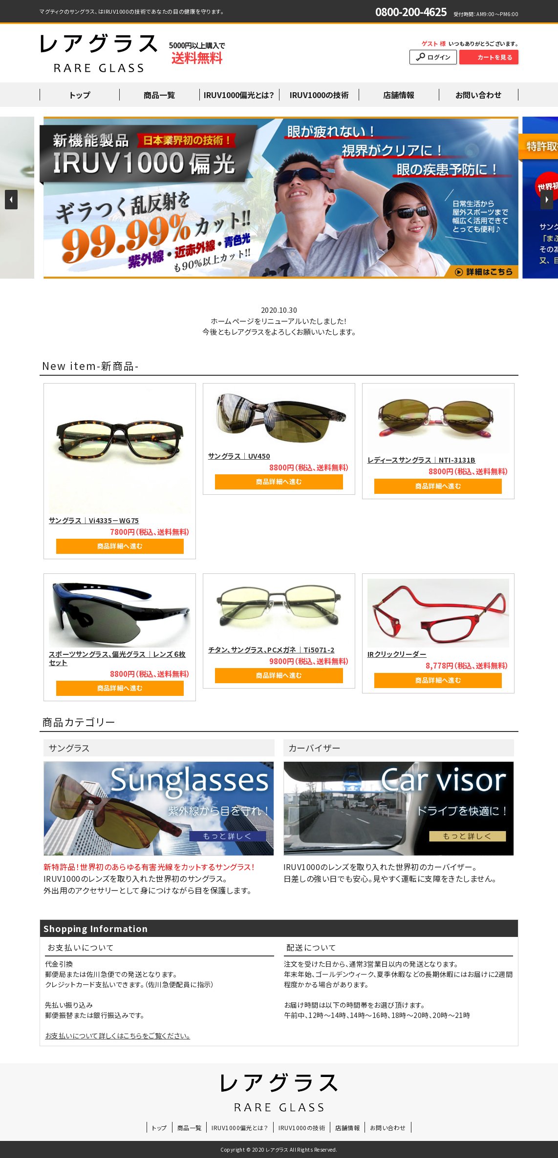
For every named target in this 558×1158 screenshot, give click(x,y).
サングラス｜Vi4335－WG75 (94, 520)
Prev (11, 199)
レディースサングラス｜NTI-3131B (421, 460)
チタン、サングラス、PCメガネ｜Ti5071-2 (271, 649)
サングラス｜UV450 (239, 456)
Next (546, 199)
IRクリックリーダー (397, 654)
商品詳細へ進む (120, 545)
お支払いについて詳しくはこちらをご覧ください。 (117, 1035)
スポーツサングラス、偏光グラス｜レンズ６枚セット (117, 658)
